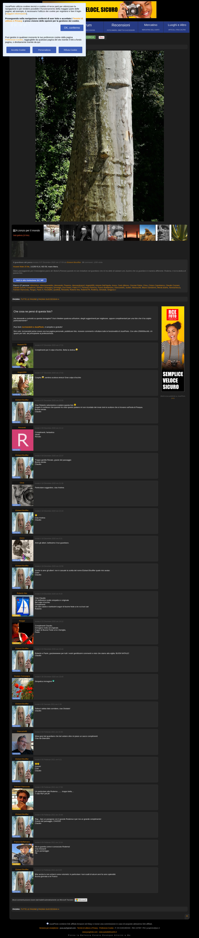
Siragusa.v (111, 290)
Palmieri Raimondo (21, 290)
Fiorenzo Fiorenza (89, 287)
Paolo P (40, 290)
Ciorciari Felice (136, 285)
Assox (114, 285)
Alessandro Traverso (62, 285)
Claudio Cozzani (172, 285)
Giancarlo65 (119, 287)
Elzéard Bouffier (74, 262)
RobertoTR (85, 290)
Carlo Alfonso (123, 285)
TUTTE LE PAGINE (29, 299)
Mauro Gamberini (149, 287)
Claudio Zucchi (19, 287)
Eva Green (66, 287)
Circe (145, 285)
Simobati (102, 290)
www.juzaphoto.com (90, 932)
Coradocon (31, 287)
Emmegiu (57, 287)
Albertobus (34, 285)
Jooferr (128, 287)
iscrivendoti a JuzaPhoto (33, 327)
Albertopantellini (46, 285)
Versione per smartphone (48, 928)
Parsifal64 (48, 290)
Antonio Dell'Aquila (103, 285)
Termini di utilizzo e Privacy (87, 928)
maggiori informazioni (16, 13)
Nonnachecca (174, 287)
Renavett (65, 290)
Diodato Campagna (44, 287)
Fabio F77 (76, 287)
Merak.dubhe (162, 287)
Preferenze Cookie (14, 39)
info (173, 398)
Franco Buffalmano (105, 287)
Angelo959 (89, 285)
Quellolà (56, 290)
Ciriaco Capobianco (157, 285)
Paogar (33, 290)
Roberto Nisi (75, 290)
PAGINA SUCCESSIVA (48, 299)
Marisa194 (136, 287)
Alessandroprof (78, 285)
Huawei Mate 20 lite (21, 267)
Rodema (94, 290)
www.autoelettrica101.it (108, 932)
